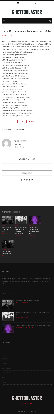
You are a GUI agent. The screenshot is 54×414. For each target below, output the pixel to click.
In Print (4, 377)
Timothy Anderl (8, 129)
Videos (16, 225)
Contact (4, 382)
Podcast (4, 359)
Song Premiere (32, 225)
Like (21, 121)
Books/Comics (6, 373)
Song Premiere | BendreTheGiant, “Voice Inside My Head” (33, 325)
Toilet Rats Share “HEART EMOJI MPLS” (7, 229)
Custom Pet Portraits (8, 195)
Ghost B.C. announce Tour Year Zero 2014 (26, 31)
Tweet (31, 121)
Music (3, 225)
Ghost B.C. (22, 129)
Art (2, 354)
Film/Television (6, 368)
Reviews (4, 363)
